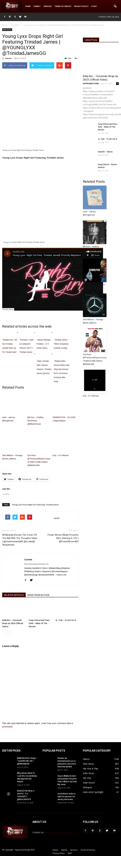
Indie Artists (89, 782)
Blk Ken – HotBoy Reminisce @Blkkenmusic (35, 420)
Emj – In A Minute (61, 455)
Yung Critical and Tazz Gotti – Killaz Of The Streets (39, 623)
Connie (8, 58)
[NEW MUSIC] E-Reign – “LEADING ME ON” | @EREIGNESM (27, 761)
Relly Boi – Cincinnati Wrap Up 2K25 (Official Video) (12, 623)
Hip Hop (87, 777)
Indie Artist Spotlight (93, 792)
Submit (37, 6)
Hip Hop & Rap (90, 768)
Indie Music (88, 773)
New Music (7, 29)
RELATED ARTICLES (14, 595)
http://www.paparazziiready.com (36, 564)
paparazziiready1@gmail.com (59, 832)
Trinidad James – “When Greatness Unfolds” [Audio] (61, 344)
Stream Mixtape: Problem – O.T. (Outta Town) (44, 344)
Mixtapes (87, 787)
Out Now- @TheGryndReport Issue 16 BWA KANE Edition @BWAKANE (38, 460)
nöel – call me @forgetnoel (8, 419)
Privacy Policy (81, 6)
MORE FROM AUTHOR (38, 595)
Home (28, 6)
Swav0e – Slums (105, 152)
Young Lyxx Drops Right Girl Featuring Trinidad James (35, 504)
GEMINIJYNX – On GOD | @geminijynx (64, 419)
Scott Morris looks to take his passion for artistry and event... (67, 796)
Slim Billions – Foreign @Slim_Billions (12, 457)
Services (47, 6)
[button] (115, 6)
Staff (94, 6)
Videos (86, 759)
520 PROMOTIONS (91, 83)
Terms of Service (63, 6)
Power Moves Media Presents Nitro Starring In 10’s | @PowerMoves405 (63, 538)
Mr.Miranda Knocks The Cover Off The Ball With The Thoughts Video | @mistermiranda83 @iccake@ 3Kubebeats (19, 539)
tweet (57, 518)
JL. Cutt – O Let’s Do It (65, 620)
